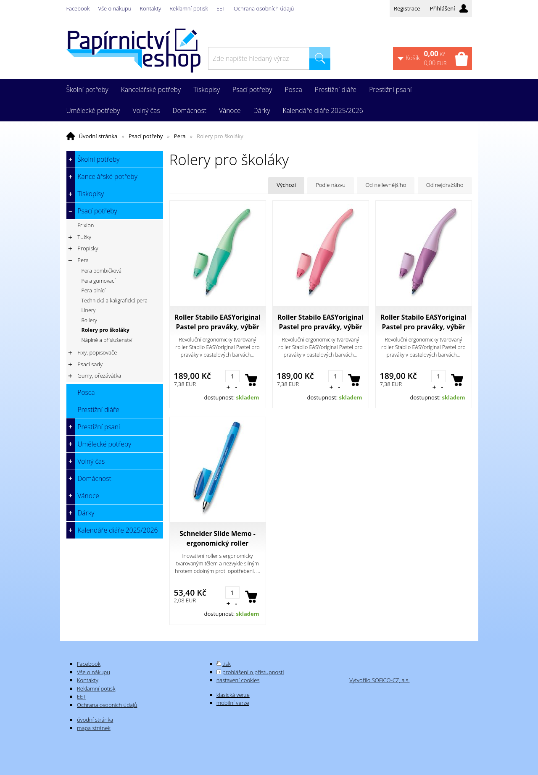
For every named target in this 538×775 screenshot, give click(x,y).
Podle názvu (330, 185)
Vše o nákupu (115, 8)
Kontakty (150, 8)
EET (220, 8)
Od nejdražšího (445, 185)
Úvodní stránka (98, 136)
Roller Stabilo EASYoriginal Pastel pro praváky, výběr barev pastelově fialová (423, 322)
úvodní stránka (95, 719)
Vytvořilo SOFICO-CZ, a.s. (379, 680)
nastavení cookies (238, 680)
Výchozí (286, 185)
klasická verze (233, 695)
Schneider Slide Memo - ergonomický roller (217, 538)
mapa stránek (94, 728)
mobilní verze (232, 703)
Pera (180, 136)
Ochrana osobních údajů (264, 8)
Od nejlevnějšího (385, 185)
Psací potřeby (146, 136)
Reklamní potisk (188, 8)
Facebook (78, 8)
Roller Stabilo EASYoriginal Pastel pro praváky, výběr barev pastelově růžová (320, 322)
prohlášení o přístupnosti (253, 672)
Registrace (407, 8)
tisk (226, 663)
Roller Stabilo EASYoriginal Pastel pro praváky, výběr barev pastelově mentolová (217, 322)
